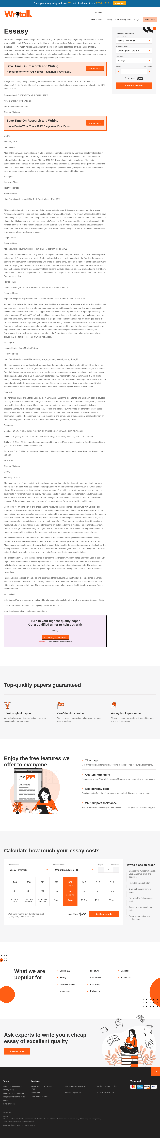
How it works (96, 19)
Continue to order (104, 914)
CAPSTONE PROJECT (106, 1093)
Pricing (109, 19)
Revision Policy (9, 1104)
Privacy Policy (8, 1090)
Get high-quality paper (55, 637)
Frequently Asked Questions (14, 1097)
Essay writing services (39, 1096)
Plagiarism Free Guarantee (13, 1093)
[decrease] (118, 71)
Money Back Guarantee (12, 1086)
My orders (98, 12)
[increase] (149, 71)
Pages (118, 66)
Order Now (119, 3)
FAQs (136, 19)
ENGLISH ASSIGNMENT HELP (76, 1086)
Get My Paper (95, 69)
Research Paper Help (72, 1093)
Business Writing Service (107, 1086)
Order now (150, 19)
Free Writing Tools (123, 19)
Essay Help (35, 1093)
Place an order (17, 1051)
